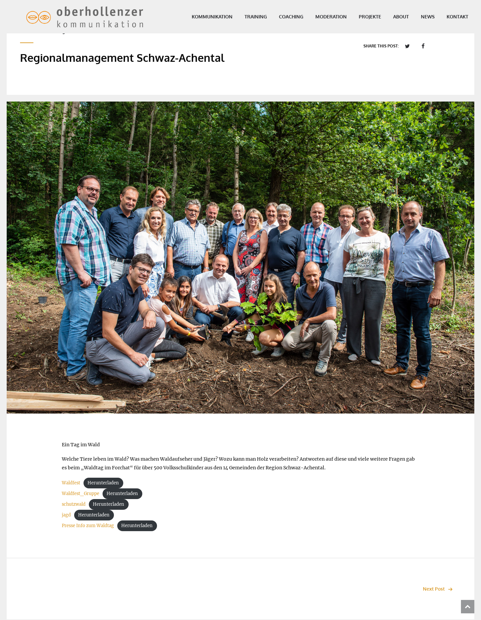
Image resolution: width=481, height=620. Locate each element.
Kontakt (444, 16)
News (414, 16)
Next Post (439, 589)
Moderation (317, 16)
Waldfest (71, 482)
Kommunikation (198, 16)
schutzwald (74, 504)
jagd (66, 514)
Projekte (356, 16)
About (387, 16)
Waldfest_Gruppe (80, 493)
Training (242, 16)
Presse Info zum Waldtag (88, 525)
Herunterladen (103, 482)
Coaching (278, 16)
